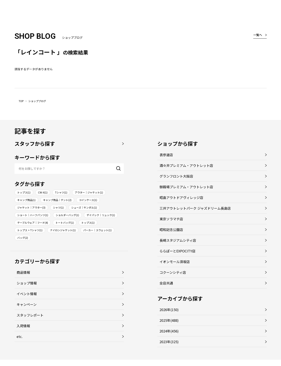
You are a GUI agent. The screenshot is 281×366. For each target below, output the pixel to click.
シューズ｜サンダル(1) (84, 207)
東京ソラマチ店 (171, 218)
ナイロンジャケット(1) (63, 230)
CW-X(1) (42, 192)
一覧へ (257, 35)
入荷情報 (23, 325)
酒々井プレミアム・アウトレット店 (186, 165)
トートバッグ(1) (64, 222)
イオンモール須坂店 (175, 261)
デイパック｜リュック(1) (101, 215)
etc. (19, 336)
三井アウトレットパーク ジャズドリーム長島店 (195, 208)
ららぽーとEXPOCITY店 (177, 250)
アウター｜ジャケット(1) (89, 192)
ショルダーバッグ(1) (67, 215)
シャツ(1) (58, 207)
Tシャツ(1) (61, 192)
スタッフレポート (30, 315)
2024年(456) (169, 331)
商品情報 (23, 272)
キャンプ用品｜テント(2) (57, 200)
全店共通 (166, 283)
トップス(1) (23, 192)
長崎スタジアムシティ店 (178, 240)
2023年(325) (169, 341)
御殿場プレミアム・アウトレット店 (186, 186)
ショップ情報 (27, 283)
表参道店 (166, 154)
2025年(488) (169, 320)
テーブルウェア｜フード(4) (32, 222)
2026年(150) (169, 309)
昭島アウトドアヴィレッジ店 (181, 197)
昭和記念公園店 (171, 229)
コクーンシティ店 (173, 272)
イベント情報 (27, 293)
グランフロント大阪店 (176, 176)
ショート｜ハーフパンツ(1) (32, 215)
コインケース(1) (88, 200)
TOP (21, 101)
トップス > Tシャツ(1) (29, 230)
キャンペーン (27, 304)
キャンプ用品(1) (26, 200)
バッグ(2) (22, 237)
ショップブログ (37, 101)
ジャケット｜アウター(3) (31, 207)
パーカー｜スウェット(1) (97, 230)
